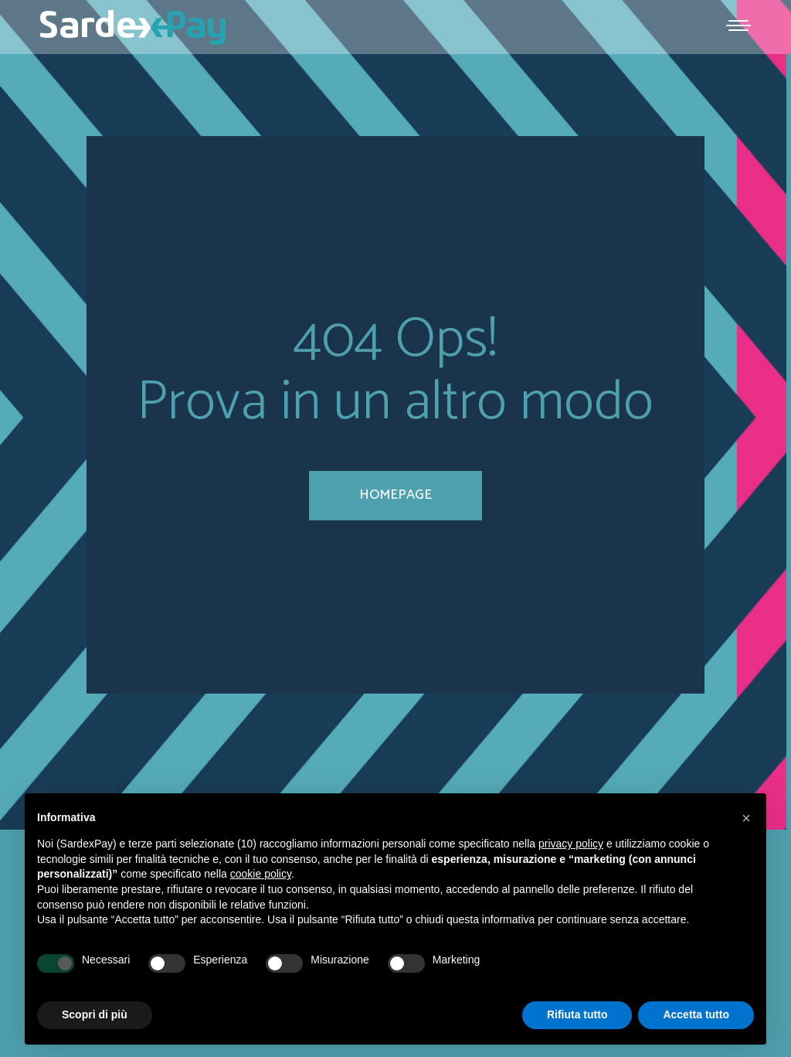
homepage (395, 494)
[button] (746, 818)
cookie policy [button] (260, 874)
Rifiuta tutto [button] (577, 1014)
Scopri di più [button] (94, 1014)
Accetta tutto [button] (696, 1014)
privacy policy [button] (570, 843)
